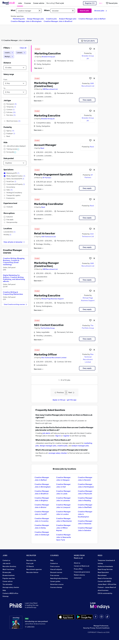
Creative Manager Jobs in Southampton (85, 514)
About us (77, 563)
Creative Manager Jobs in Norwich (85, 478)
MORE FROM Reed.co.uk (79, 556)
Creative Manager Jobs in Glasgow (63, 478)
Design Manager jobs (35, 19)
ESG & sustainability (105, 593)
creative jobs (62, 446)
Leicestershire (9, 232)
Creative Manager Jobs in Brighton (42, 499)
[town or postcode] (62, 11)
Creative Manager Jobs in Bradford (58, 21)
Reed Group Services (105, 569)
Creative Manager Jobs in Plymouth (85, 492)
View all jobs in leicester (14, 242)
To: (5, 88)
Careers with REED (104, 581)
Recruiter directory (9, 566)
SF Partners (47, 178)
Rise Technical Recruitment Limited (53, 358)
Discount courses (56, 572)
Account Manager (45, 145)
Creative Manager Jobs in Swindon (85, 529)
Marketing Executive (48, 53)
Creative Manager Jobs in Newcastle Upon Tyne (63, 537)
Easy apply (87, 100)
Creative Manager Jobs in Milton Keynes (63, 528)
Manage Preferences (101, 626)
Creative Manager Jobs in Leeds (63, 492)
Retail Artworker (44, 233)
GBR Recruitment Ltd (50, 89)
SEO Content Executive (49, 325)
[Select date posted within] (15, 163)
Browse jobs (100, 11)
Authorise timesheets (105, 566)
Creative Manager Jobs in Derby (42, 526)
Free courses (54, 575)
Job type (7, 100)
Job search (6, 563)
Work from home (8, 569)
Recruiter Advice (32, 572)
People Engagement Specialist (53, 174)
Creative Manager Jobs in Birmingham (26, 21)
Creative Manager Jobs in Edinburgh (42, 533)
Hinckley (7, 235)
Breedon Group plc (48, 57)
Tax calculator (7, 584)
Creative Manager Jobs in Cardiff (42, 512)
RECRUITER (31, 555)
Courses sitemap (56, 587)
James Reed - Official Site (107, 584)
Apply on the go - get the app (64, 400)
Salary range (9, 74)
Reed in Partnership (105, 578)
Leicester (28, 40)
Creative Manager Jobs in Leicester (63, 499)
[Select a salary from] (15, 83)
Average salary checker (11, 587)
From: (5, 79)
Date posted (9, 158)
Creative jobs (51, 19)
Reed (42, 148)
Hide (5, 142)
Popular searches (9, 578)
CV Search (30, 566)
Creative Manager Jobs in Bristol (42, 506)
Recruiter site (31, 560)
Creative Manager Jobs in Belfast (92, 19)
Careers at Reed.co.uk (81, 566)
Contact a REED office (10, 593)
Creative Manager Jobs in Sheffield (85, 506)
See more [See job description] (39, 68)
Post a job (29, 563)
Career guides (55, 581)
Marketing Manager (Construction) (46, 84)
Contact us (6, 560)
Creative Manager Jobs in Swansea (85, 522)
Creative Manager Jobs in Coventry (42, 519)
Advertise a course (56, 584)
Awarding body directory (59, 578)
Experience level (10, 203)
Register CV (90, 3)
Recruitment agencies (34, 569)
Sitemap (6, 596)
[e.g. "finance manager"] (29, 11)
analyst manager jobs (80, 446)
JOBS (5, 555)
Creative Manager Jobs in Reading (85, 499)
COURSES (54, 555)
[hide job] (94, 48)
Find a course (55, 566)
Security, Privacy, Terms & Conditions (96, 628)
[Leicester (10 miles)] (21, 52)
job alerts (46, 433)
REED (100, 555)
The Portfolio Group (47, 328)
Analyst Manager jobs (67, 19)
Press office (78, 569)
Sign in (58, 436)
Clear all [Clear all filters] (23, 48)
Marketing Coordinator (48, 204)
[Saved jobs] (111, 3)
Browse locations (9, 575)
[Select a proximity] (15, 68)
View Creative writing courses (15, 304)
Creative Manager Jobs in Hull (63, 485)
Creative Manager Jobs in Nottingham (86, 485)
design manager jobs (48, 446)
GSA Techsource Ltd (48, 237)
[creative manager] (9, 52)
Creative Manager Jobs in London (63, 512)
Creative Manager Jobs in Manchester (64, 519)
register (66, 436)
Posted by (8, 127)
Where (47, 10)
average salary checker (58, 453)
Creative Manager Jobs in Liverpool (63, 506)
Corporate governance (82, 572)
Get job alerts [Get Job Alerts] (88, 41)
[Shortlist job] (90, 48)
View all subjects (56, 569)
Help (4, 590)
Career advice (7, 581)
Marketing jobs (19, 19)
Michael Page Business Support (52, 299)
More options (9, 213)
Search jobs (84, 11)
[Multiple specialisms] (9, 56)
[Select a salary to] (15, 92)
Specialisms (8, 170)
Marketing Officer (45, 354)
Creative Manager (10, 40)
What (13, 10)
